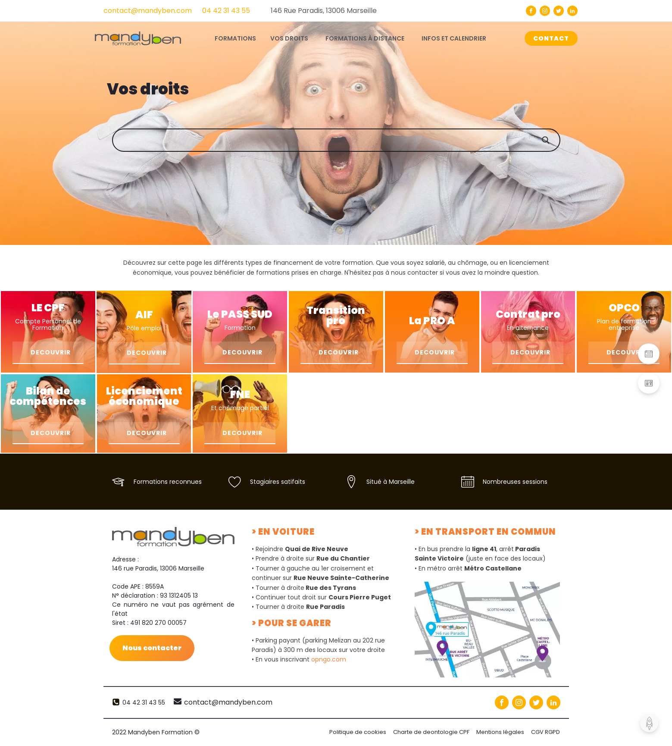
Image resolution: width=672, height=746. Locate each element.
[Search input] (345, 140)
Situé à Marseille (390, 481)
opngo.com (328, 659)
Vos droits (289, 38)
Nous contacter (151, 648)
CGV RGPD (545, 732)
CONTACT (551, 38)
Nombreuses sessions (515, 481)
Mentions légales (500, 732)
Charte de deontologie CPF (431, 732)
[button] (648, 354)
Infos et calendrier (454, 38)
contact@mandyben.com (147, 11)
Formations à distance (364, 38)
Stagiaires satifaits (277, 481)
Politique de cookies (357, 732)
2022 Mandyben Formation (156, 732)
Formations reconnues (168, 481)
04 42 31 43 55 (226, 11)
